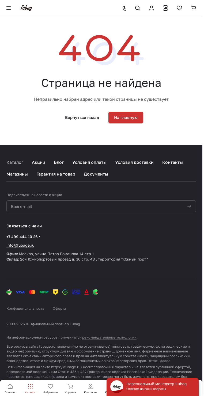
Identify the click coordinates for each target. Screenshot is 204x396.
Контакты (172, 162)
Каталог (14, 162)
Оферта (59, 308)
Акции (38, 162)
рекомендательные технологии (109, 337)
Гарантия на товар (55, 174)
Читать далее (159, 361)
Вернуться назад (82, 117)
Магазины (17, 174)
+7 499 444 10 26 (22, 236)
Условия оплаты (89, 162)
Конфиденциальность (25, 308)
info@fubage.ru (20, 245)
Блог (59, 162)
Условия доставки (134, 162)
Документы (96, 174)
